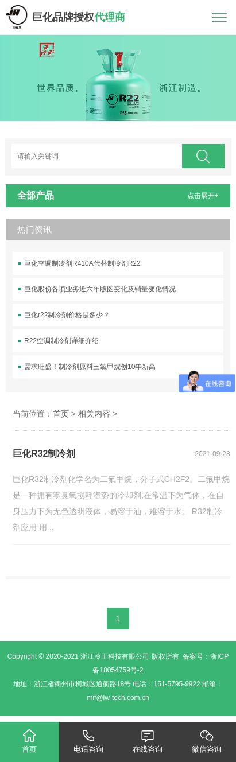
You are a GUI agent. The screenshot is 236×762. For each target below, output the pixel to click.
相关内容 (94, 413)
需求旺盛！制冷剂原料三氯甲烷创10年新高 (90, 367)
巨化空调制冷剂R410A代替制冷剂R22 (82, 263)
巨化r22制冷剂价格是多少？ (67, 315)
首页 (61, 413)
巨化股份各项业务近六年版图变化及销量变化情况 (100, 289)
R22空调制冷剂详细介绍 (61, 341)
